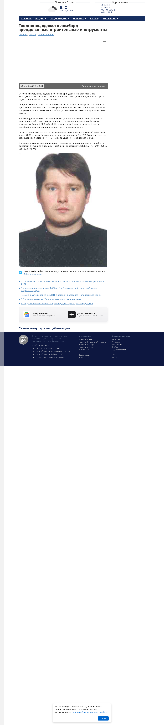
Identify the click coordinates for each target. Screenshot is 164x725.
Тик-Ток (115, 347)
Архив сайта (84, 357)
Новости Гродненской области (92, 342)
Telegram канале (33, 274)
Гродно (39, 18)
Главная (26, 18)
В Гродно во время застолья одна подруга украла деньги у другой (57, 303)
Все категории (85, 355)
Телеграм (116, 339)
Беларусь (78, 18)
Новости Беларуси (87, 344)
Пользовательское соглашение (46, 348)
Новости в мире (86, 347)
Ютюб (114, 357)
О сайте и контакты (40, 345)
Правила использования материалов (48, 357)
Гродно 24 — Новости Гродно (23, 340)
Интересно (109, 18)
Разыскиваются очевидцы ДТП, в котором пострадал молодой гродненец (61, 295)
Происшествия (46, 34)
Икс (113, 355)
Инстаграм (117, 344)
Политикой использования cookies (89, 712)
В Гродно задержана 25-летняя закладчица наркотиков (51, 299)
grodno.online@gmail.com (54, 341)
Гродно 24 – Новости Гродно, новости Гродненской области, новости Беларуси (27, 8)
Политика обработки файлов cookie (48, 354)
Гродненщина (58, 18)
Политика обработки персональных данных (51, 351)
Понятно (103, 718)
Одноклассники (119, 350)
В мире (94, 18)
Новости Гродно (86, 339)
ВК (113, 352)
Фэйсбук (116, 342)
